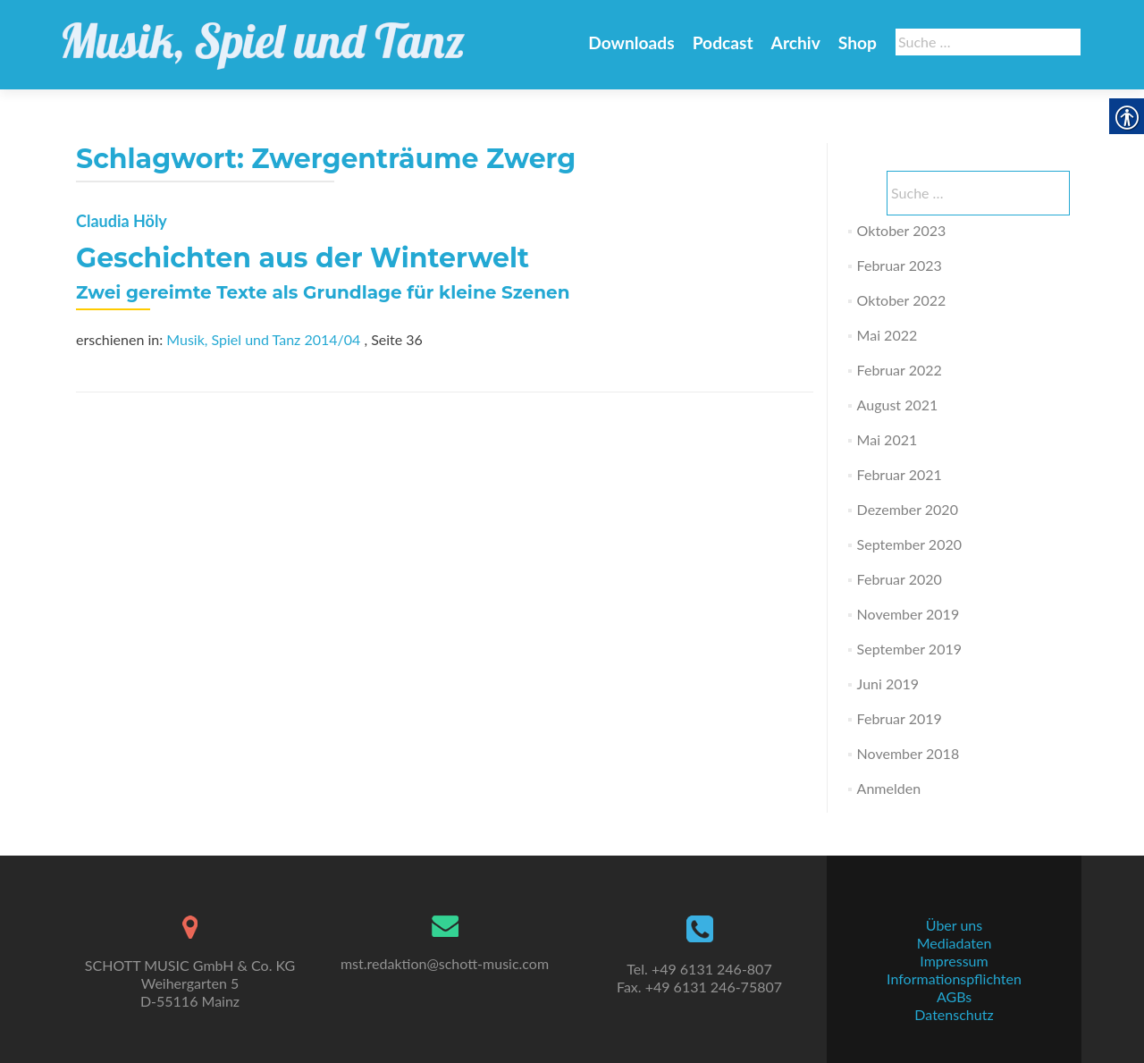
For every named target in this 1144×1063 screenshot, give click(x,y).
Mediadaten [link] (954, 942)
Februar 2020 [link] (899, 578)
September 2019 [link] (909, 648)
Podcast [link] (723, 42)
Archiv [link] (795, 42)
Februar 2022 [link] (899, 369)
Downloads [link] (631, 42)
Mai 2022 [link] (887, 334)
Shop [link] (857, 42)
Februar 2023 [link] (899, 265)
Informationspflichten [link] (954, 978)
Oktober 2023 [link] (901, 230)
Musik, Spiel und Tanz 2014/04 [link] (263, 339)
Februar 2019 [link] (899, 718)
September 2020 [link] (909, 544)
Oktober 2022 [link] (901, 299)
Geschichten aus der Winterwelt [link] (302, 257)
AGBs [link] (954, 996)
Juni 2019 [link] (888, 683)
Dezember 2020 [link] (907, 509)
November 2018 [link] (908, 753)
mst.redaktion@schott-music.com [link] (445, 963)
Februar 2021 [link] (899, 474)
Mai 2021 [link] (887, 439)
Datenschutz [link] (953, 1014)
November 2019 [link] (908, 613)
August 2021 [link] (897, 404)
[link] (264, 36)
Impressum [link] (954, 960)
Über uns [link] (954, 924)
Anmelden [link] (889, 788)
